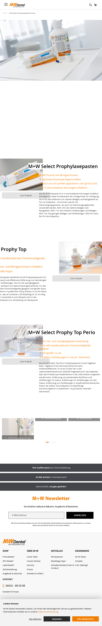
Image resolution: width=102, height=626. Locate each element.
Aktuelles (57, 550)
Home (5, 13)
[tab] (15, 551)
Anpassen (57, 619)
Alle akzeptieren (85, 619)
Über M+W (32, 550)
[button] (47, 442)
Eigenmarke (82, 550)
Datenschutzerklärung (48, 611)
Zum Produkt (26, 195)
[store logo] (17, 5)
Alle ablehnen (35, 619)
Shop (5, 550)
